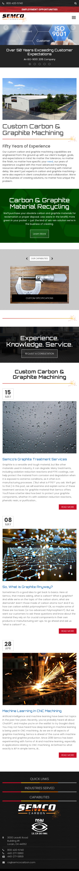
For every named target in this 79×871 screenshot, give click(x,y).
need (50, 161)
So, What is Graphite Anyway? (27, 587)
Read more (67, 507)
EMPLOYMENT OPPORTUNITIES (39, 9)
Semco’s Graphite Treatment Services (34, 459)
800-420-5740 (14, 3)
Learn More (39, 233)
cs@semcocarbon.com (21, 862)
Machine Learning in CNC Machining (32, 711)
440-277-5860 (15, 853)
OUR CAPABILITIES (39, 258)
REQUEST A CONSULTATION (39, 353)
